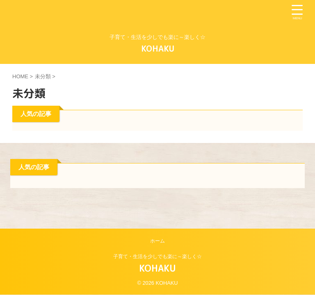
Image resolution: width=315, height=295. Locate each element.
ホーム (157, 241)
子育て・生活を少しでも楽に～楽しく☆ (157, 256)
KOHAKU (157, 48)
